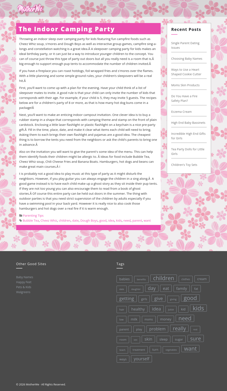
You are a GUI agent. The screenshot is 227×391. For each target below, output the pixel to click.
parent (137, 220)
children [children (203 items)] (161, 277)
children (65, 220)
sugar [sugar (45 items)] (178, 338)
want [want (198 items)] (189, 347)
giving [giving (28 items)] (172, 298)
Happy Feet (23, 282)
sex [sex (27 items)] (135, 339)
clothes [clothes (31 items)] (184, 278)
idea (111, 220)
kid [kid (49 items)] (182, 308)
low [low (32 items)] (120, 319)
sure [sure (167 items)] (194, 337)
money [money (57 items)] (164, 318)
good (103, 220)
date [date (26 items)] (120, 288)
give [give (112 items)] (157, 297)
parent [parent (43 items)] (123, 329)
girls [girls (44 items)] (143, 298)
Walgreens (23, 292)
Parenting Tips (33, 215)
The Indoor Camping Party (67, 29)
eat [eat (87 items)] (164, 287)
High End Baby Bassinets (188, 123)
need (127, 220)
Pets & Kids (23, 287)
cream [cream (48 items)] (200, 277)
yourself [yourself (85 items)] (141, 358)
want (147, 220)
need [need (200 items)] (184, 317)
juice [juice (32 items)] (170, 308)
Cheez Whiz (49, 220)
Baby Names (24, 277)
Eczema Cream (181, 112)
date (75, 220)
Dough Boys (89, 220)
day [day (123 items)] (150, 287)
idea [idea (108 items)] (155, 308)
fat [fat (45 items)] (195, 287)
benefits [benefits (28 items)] (139, 278)
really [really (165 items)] (178, 327)
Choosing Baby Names (187, 59)
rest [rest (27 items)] (194, 327)
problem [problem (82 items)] (156, 328)
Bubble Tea (31, 220)
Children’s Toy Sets (184, 165)
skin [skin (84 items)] (148, 338)
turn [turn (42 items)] (155, 349)
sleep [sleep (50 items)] (163, 338)
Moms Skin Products (185, 85)
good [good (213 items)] (189, 296)
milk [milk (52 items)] (133, 319)
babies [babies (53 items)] (123, 278)
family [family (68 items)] (180, 287)
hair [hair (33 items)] (120, 309)
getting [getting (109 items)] (125, 298)
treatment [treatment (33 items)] (138, 349)
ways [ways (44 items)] (122, 359)
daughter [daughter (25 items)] (134, 288)
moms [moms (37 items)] (148, 319)
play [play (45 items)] (138, 329)
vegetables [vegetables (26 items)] (170, 348)
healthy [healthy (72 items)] (137, 308)
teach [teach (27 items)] (122, 349)
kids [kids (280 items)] (197, 306)
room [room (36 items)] (122, 339)
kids (119, 220)
